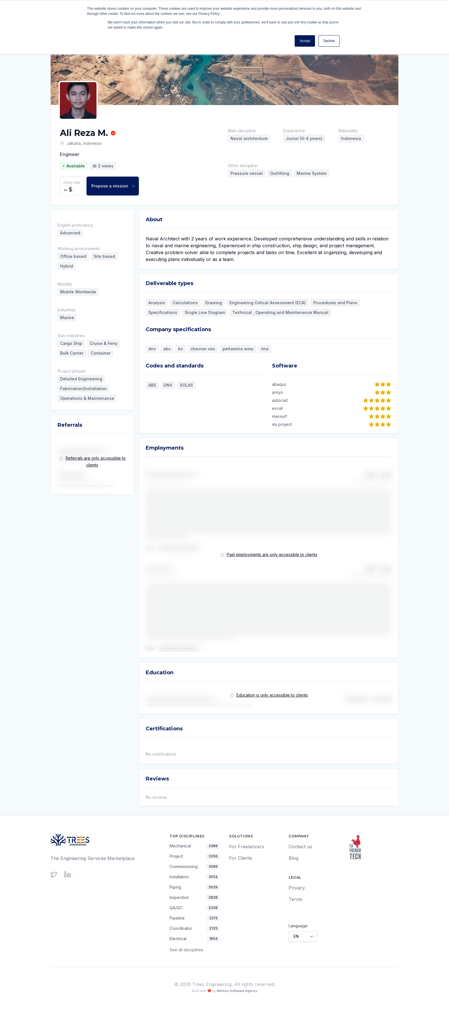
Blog (293, 858)
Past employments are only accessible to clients (272, 554)
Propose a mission (113, 185)
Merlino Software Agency (237, 991)
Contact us (300, 846)
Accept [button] (305, 41)
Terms (295, 899)
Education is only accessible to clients (272, 695)
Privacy (297, 888)
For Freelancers (246, 846)
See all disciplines (186, 949)
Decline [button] (329, 41)
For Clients (240, 858)
